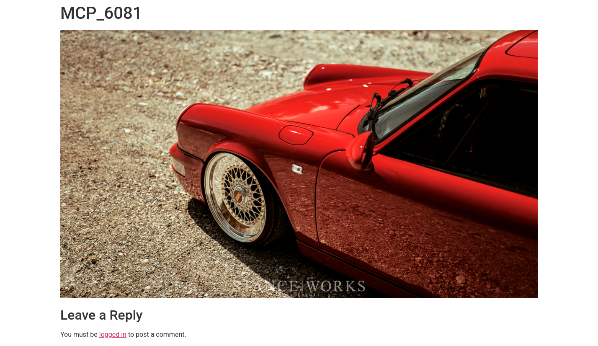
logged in (112, 334)
